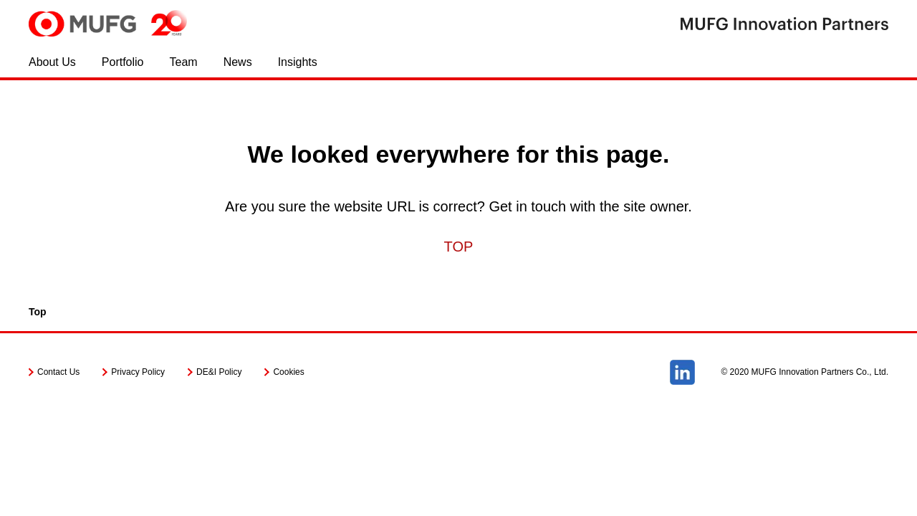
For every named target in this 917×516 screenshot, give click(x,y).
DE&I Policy (218, 372)
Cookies (288, 372)
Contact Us (58, 372)
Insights (297, 62)
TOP (459, 246)
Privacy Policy (138, 372)
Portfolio (123, 62)
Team (184, 62)
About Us (52, 62)
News (238, 62)
